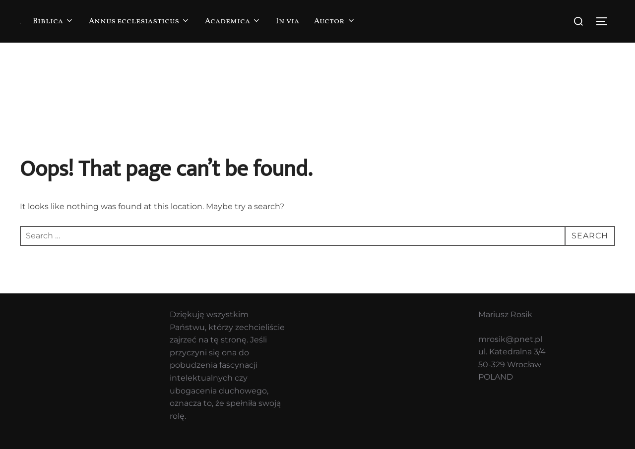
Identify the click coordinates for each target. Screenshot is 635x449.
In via (287, 21)
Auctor (335, 21)
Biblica (53, 21)
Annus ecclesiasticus (139, 21)
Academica (233, 21)
